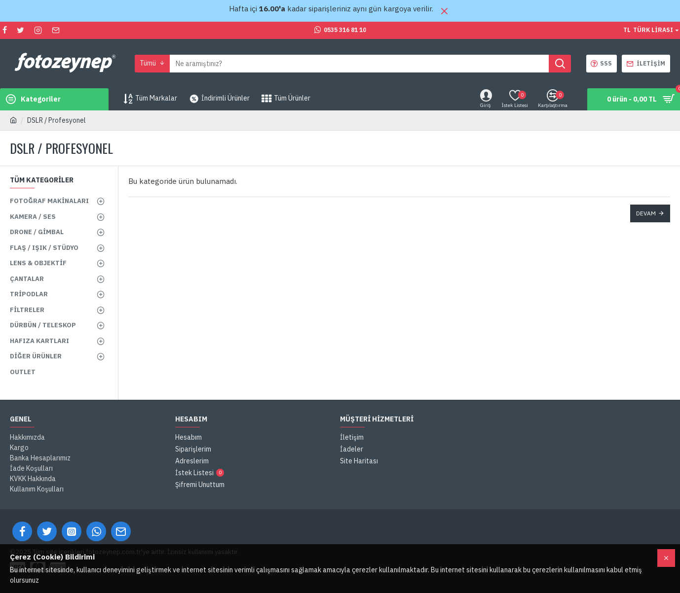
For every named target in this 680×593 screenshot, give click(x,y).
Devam (646, 213)
